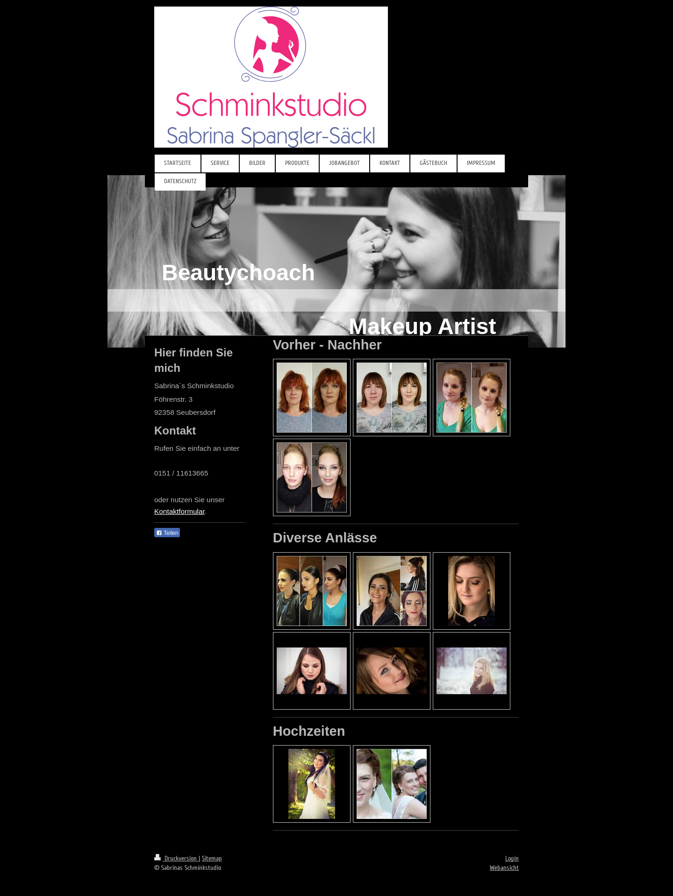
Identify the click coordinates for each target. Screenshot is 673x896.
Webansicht (504, 868)
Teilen (167, 533)
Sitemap (212, 858)
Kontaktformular (179, 511)
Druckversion (176, 858)
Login (512, 858)
